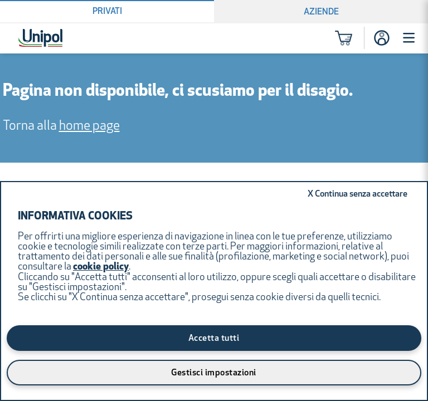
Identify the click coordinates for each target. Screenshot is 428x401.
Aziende (321, 12)
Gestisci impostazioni (213, 373)
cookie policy (101, 267)
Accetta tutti (214, 338)
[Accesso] (381, 38)
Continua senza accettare (357, 194)
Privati (107, 11)
